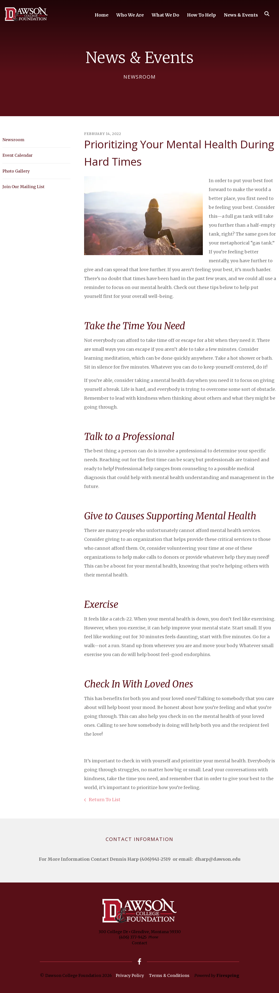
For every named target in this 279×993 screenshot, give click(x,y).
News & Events (241, 15)
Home (101, 15)
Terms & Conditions (169, 975)
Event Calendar (17, 155)
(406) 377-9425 (133, 937)
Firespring (227, 975)
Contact (139, 942)
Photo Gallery (16, 171)
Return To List (104, 799)
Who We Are (130, 15)
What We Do (165, 15)
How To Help (201, 15)
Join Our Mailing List (23, 186)
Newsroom (13, 139)
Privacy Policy (130, 975)
